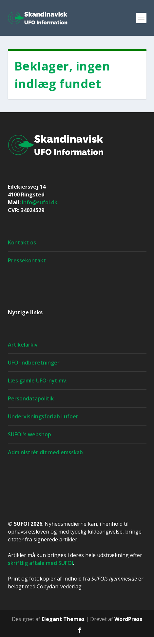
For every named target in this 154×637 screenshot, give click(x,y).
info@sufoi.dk (39, 202)
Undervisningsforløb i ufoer (43, 416)
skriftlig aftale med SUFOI (40, 563)
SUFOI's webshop (29, 434)
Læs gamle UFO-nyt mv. (37, 380)
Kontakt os (22, 242)
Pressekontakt (27, 260)
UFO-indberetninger (34, 362)
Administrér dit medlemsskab (45, 452)
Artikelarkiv (23, 344)
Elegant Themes (63, 619)
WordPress (128, 619)
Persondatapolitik (31, 398)
